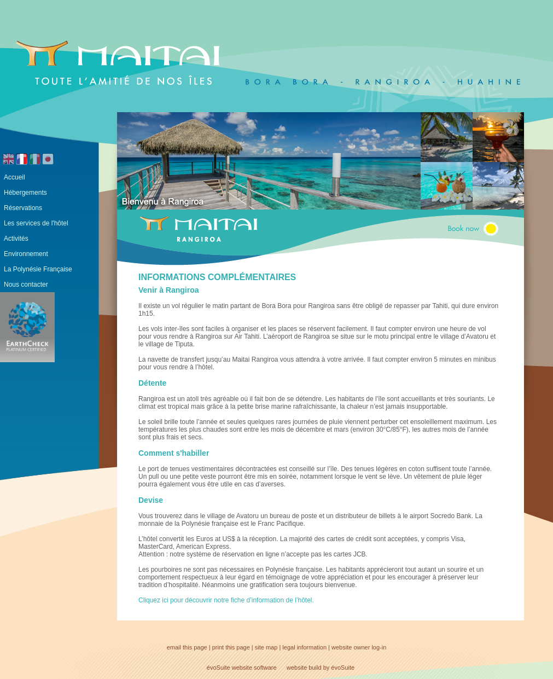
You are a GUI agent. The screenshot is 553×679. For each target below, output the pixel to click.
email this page (187, 647)
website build (304, 667)
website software (254, 667)
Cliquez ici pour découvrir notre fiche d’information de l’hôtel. (226, 600)
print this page (231, 647)
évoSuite (218, 667)
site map (266, 647)
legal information (304, 647)
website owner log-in (358, 647)
